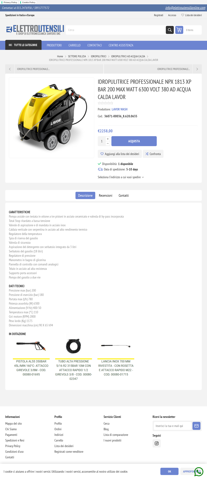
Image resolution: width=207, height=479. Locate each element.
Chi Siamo (11, 429)
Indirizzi (58, 435)
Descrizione (85, 195)
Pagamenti (11, 435)
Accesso (172, 15)
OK (169, 471)
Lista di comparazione (116, 435)
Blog (106, 429)
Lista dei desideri (63, 446)
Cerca (170, 30)
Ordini (58, 429)
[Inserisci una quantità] (102, 141)
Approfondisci (192, 471)
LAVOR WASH (120, 109)
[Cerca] (116, 30)
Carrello (58, 440)
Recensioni (105, 195)
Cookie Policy (28, 2)
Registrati (158, 15)
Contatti (124, 195)
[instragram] (157, 443)
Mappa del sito (13, 423)
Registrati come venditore (68, 451)
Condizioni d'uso (14, 451)
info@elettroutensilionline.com (185, 7)
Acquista (134, 141)
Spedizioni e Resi (14, 440)
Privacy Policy (10, 2)
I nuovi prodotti (112, 440)
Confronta (155, 154)
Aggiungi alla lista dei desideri (122, 154)
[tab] (85, 195)
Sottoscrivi (196, 426)
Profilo (58, 423)
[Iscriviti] (172, 426)
